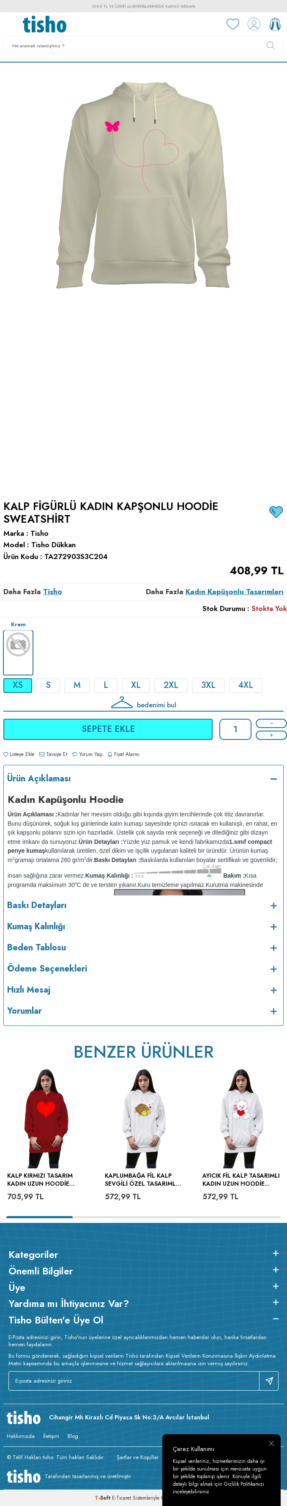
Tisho (39, 533)
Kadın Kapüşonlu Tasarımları (235, 592)
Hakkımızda (21, 1436)
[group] (143, 276)
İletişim (51, 1436)
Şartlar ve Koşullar (138, 1457)
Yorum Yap (87, 754)
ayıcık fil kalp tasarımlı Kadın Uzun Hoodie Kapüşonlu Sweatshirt (241, 1180)
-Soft (103, 1498)
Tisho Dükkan (53, 545)
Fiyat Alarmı (123, 754)
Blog (73, 1436)
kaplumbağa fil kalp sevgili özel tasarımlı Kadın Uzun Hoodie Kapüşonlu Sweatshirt (142, 1180)
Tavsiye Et (53, 754)
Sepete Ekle (108, 729)
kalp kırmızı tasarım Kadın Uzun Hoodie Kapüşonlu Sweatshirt (44, 1180)
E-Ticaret (121, 1498)
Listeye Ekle (18, 754)
